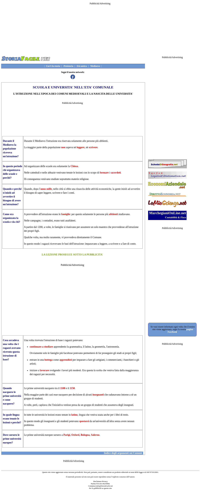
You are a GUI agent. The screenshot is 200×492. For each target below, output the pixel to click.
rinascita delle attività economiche (93, 188)
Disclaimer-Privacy (100, 481)
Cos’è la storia (53, 66)
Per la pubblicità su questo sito (100, 488)
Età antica (82, 66)
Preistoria (68, 66)
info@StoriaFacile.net (104, 486)
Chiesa (74, 166)
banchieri (129, 359)
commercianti (114, 359)
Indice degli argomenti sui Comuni (123, 453)
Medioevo (95, 66)
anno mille (46, 188)
